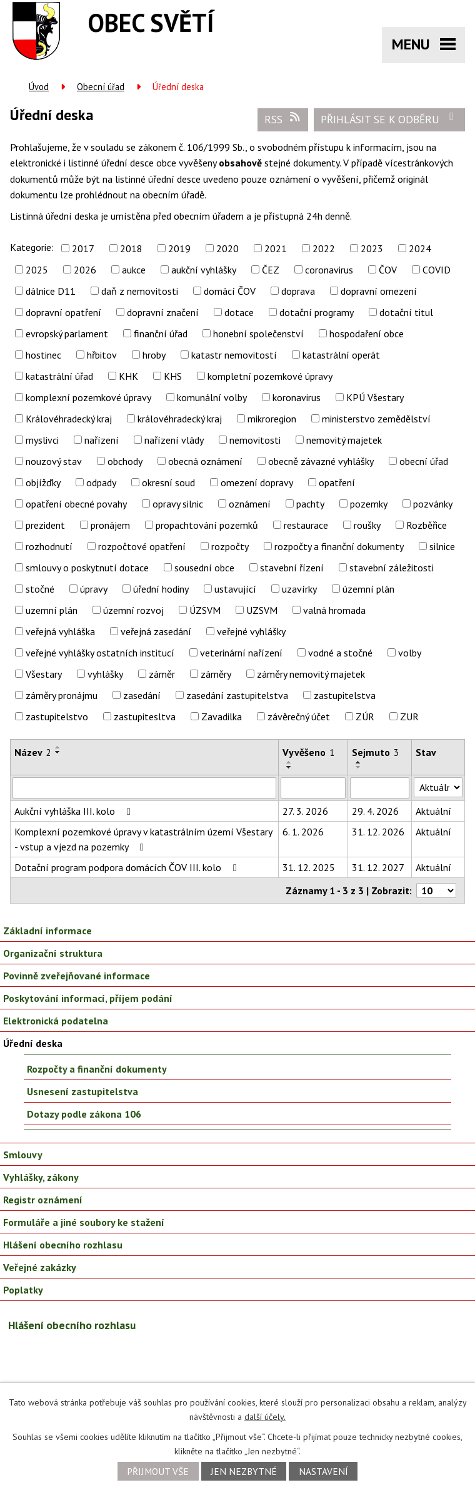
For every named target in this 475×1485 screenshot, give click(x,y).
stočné (40, 589)
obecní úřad (423, 461)
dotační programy (316, 312)
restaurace (306, 525)
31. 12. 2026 (378, 831)
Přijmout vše (158, 1471)
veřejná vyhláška (60, 631)
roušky (367, 525)
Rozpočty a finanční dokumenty (97, 1069)
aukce (134, 269)
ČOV (388, 269)
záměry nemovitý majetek (311, 674)
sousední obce (204, 567)
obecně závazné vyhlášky (321, 461)
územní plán (368, 589)
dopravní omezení (379, 291)
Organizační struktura (52, 953)
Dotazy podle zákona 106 (84, 1114)
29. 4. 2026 (375, 811)
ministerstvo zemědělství (376, 418)
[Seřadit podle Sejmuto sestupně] (359, 767)
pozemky (369, 504)
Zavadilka (221, 716)
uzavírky (299, 589)
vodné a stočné (340, 652)
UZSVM (262, 610)
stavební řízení (292, 567)
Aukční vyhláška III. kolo (74, 811)
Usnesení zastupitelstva (82, 1091)
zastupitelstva (345, 695)
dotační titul (406, 312)
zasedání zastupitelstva (237, 695)
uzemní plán (52, 610)
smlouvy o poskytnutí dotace (87, 567)
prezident (45, 525)
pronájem (110, 525)
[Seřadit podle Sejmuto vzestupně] (359, 762)
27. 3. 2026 (305, 811)
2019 (179, 248)
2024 (420, 248)
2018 (131, 248)
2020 (227, 248)
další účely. (265, 1416)
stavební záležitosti (391, 567)
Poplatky (23, 1289)
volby (409, 652)
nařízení (101, 440)
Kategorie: (32, 247)
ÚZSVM (205, 610)
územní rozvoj (133, 610)
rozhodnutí (49, 546)
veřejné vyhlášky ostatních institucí (100, 652)
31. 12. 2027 (378, 867)
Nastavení (323, 1471)
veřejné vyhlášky (251, 631)
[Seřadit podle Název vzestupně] (58, 747)
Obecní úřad (100, 87)
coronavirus (329, 269)
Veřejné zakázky (39, 1267)
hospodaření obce (366, 333)
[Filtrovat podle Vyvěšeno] (313, 788)
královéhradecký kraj (180, 418)
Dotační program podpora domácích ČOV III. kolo (127, 867)
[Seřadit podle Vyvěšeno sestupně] (289, 767)
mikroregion (272, 418)
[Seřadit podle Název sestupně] (58, 752)
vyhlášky (105, 674)
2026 (85, 269)
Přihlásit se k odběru (390, 118)
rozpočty (230, 546)
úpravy (94, 589)
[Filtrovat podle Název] (144, 788)
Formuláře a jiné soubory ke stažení (83, 1222)
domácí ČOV (230, 291)
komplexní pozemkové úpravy (88, 397)
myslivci (42, 440)
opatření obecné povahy (76, 504)
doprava (298, 291)
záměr (162, 674)
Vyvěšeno (308, 752)
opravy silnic (177, 504)
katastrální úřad (59, 376)
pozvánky (432, 504)
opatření (337, 482)
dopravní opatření (63, 312)
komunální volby (212, 397)
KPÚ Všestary (375, 397)
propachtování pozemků (207, 525)
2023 (372, 248)
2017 (83, 248)
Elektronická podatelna (55, 1020)
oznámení (250, 504)
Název (32, 752)
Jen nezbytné (244, 1471)
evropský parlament (67, 333)
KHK (128, 376)
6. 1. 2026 (303, 831)
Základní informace (47, 930)
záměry (216, 674)
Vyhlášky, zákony (41, 1177)
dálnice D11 (51, 291)
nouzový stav (54, 461)
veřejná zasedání (156, 631)
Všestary (44, 674)
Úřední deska (32, 1043)
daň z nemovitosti (139, 291)
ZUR (409, 716)
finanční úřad (161, 333)
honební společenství (258, 333)
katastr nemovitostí (234, 355)
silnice (442, 546)
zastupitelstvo (57, 716)
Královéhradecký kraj (69, 418)
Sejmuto (375, 752)
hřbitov (102, 355)
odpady (101, 482)
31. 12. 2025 (308, 867)
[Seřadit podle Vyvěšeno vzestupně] (289, 762)
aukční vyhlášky (203, 269)
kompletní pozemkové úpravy (270, 376)
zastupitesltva (145, 716)
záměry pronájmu (62, 695)
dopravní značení (163, 312)
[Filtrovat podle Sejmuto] (380, 788)
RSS (283, 118)
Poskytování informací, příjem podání (87, 998)
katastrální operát (341, 355)
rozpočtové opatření (142, 546)
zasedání (142, 695)
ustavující (235, 589)
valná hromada (334, 610)
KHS (173, 376)
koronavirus (296, 397)
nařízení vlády (174, 440)
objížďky (43, 482)
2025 (37, 269)
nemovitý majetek (344, 440)
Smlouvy (22, 1154)
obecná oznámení (205, 461)
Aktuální (433, 811)
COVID (436, 269)
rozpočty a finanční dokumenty (339, 546)
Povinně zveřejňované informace (76, 975)
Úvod (39, 87)
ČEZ (270, 269)
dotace (239, 312)
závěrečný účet (299, 716)
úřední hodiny (161, 589)
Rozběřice (426, 525)
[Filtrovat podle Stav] (438, 787)
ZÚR (365, 716)
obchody (125, 461)
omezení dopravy (257, 482)
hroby (154, 355)
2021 (275, 248)
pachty (310, 504)
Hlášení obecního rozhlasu (62, 1244)
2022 (323, 248)
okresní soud (168, 482)
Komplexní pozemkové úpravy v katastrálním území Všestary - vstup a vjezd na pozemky (143, 839)
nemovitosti (255, 440)
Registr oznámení (42, 1199)
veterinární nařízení (241, 652)
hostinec (43, 355)
